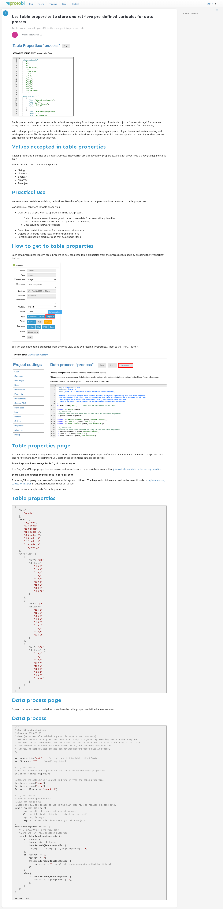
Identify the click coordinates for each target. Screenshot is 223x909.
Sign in (210, 4)
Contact (75, 4)
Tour (31, 4)
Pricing (41, 4)
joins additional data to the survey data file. (137, 469)
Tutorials (53, 4)
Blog (64, 4)
